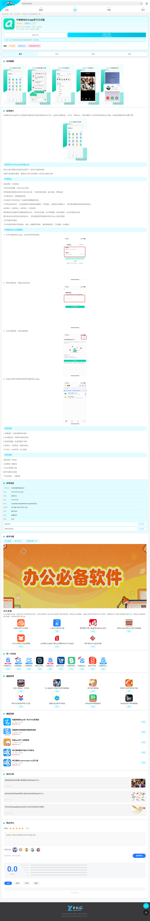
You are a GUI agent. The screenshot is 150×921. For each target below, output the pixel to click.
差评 (36, 883)
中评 (26, 883)
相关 (93, 54)
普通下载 (35, 35)
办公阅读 (17, 14)
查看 (143, 722)
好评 (17, 883)
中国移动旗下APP (34, 46)
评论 (129, 54)
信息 (56, 54)
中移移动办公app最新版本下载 (31, 14)
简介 (20, 54)
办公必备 (12, 46)
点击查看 (141, 524)
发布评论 (139, 856)
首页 (11, 14)
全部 (8, 883)
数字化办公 (22, 46)
